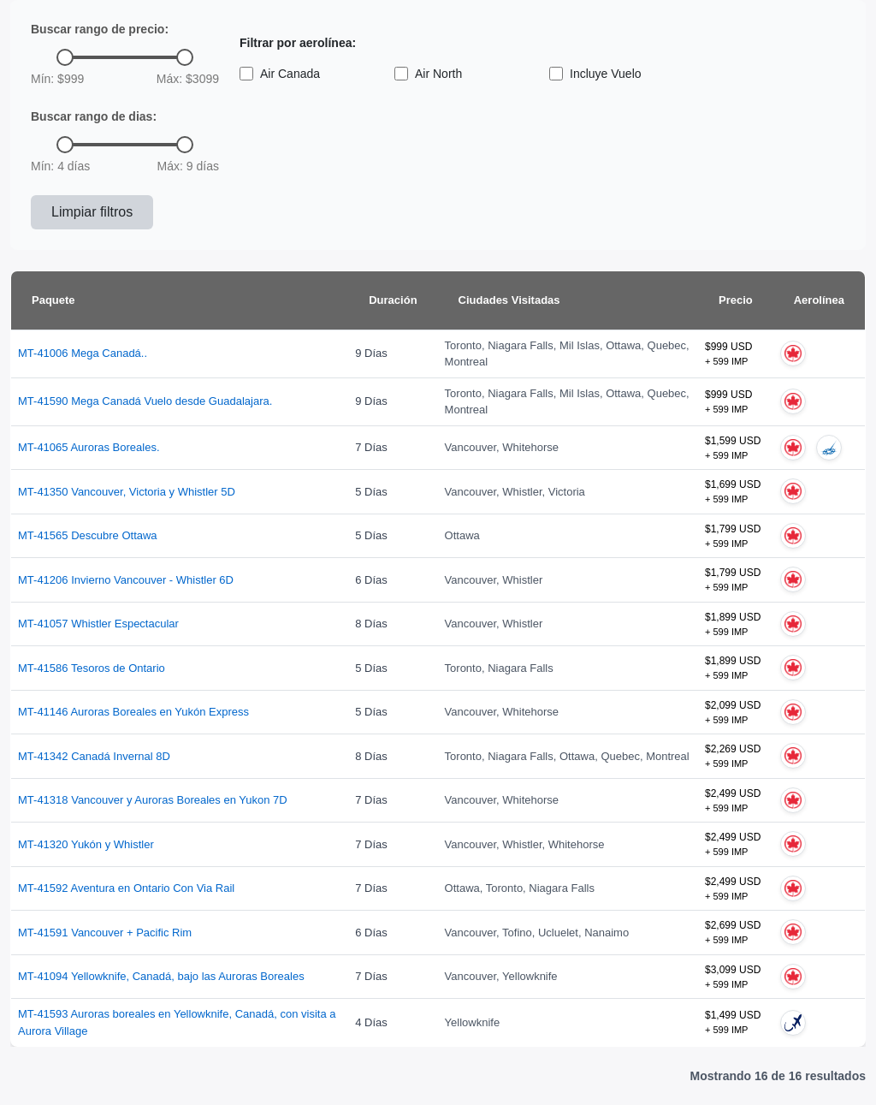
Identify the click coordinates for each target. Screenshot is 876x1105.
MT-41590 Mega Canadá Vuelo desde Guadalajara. (145, 401)
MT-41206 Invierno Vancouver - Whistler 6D (126, 579)
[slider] (65, 57)
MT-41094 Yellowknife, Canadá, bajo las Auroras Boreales (161, 976)
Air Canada (280, 73)
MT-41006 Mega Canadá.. (82, 353)
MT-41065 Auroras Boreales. (89, 447)
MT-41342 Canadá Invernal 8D (94, 756)
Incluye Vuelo (595, 73)
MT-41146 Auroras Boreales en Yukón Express (133, 711)
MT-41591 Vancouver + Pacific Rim (105, 932)
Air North (428, 73)
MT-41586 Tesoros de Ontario (91, 668)
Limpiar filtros (92, 212)
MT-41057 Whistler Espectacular (98, 623)
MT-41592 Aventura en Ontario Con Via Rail (126, 888)
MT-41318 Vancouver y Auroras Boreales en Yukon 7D (152, 799)
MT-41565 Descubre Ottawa (87, 535)
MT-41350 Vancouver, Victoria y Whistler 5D (126, 491)
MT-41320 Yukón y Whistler (86, 844)
